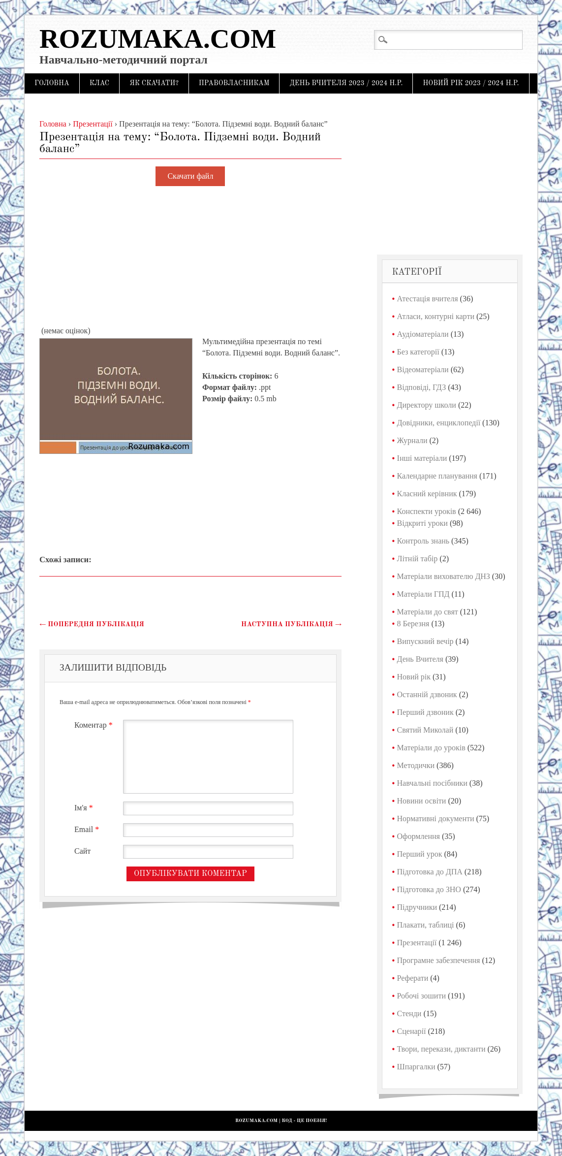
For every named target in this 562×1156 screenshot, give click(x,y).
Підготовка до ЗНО (429, 889)
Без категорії (418, 352)
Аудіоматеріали (423, 334)
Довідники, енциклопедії (439, 422)
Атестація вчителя (427, 298)
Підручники (417, 907)
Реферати (413, 978)
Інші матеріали (422, 458)
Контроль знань (423, 541)
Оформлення (418, 836)
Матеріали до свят (427, 612)
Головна (51, 83)
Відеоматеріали (423, 369)
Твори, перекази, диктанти (441, 1049)
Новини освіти (421, 801)
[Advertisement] (190, 256)
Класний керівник (427, 493)
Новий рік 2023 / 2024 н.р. (471, 83)
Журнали (412, 440)
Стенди (409, 1013)
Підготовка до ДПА (430, 871)
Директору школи (426, 405)
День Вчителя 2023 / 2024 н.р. (346, 83)
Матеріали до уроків (431, 747)
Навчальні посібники (432, 783)
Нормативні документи (435, 818)
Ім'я (84, 807)
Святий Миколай (425, 730)
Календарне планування (437, 476)
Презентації (417, 942)
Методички (416, 765)
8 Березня (413, 623)
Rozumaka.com (157, 39)
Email (87, 829)
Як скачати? (154, 83)
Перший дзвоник (425, 712)
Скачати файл (190, 176)
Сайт (82, 851)
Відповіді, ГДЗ (421, 387)
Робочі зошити (421, 996)
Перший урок (419, 854)
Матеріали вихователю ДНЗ (443, 576)
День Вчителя (420, 659)
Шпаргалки (416, 1066)
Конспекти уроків (426, 511)
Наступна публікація (291, 624)
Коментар (94, 725)
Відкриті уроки (422, 523)
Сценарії (411, 1031)
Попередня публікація (91, 624)
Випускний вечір (425, 641)
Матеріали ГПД (423, 594)
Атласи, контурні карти (435, 316)
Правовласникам (234, 83)
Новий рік (414, 677)
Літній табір (417, 558)
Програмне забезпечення (438, 960)
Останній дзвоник (427, 694)
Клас (100, 83)
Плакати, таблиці (425, 925)
